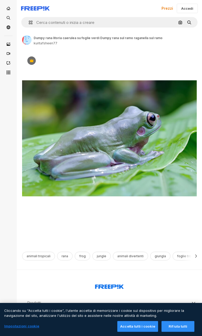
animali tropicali (38, 256)
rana (65, 256)
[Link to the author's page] (27, 40)
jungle (101, 256)
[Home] (8, 8)
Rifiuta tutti (178, 330)
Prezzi (167, 8)
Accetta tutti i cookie (137, 330)
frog (82, 256)
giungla (160, 256)
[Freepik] (35, 8)
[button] (28, 22)
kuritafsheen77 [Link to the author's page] (45, 43)
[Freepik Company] (109, 286)
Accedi (187, 8)
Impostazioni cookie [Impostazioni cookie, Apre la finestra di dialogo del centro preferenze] (21, 330)
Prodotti (112, 303)
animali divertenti (130, 256)
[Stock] (8, 18)
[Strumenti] (8, 72)
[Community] (8, 27)
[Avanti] (196, 256)
